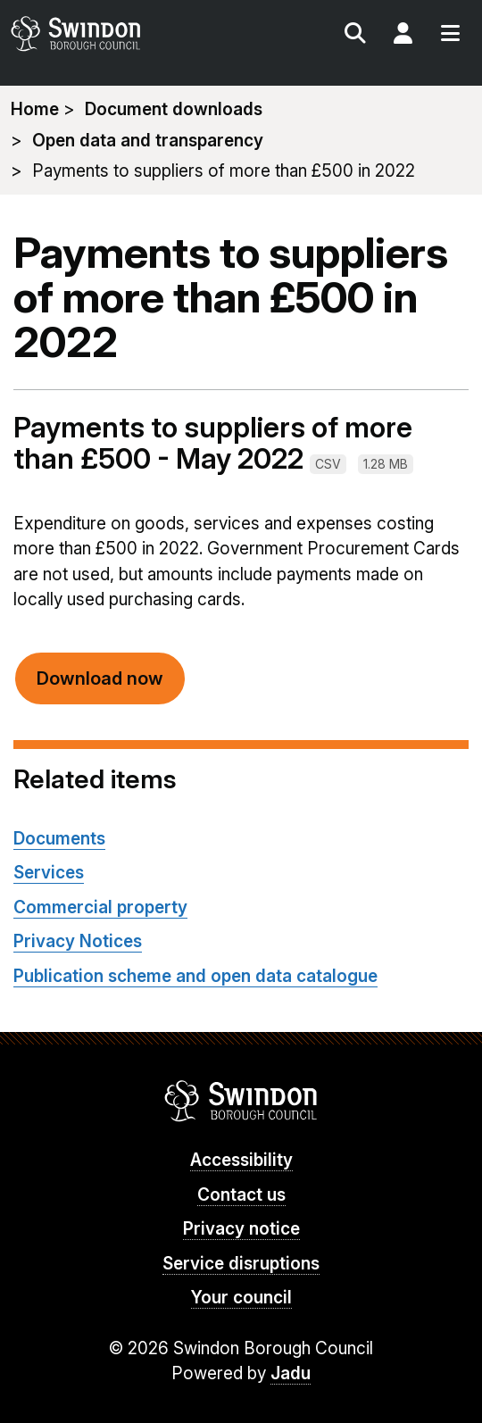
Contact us (241, 1195)
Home (35, 109)
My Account (402, 35)
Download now (100, 678)
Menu (449, 35)
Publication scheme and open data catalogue (195, 976)
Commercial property (100, 907)
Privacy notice (241, 1229)
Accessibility (241, 1160)
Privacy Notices (77, 941)
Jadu (290, 1373)
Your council (241, 1297)
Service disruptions (241, 1263)
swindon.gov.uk (124, 33)
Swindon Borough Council (241, 1101)
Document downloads (173, 109)
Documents (59, 838)
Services (48, 872)
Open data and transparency (147, 140)
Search (355, 35)
